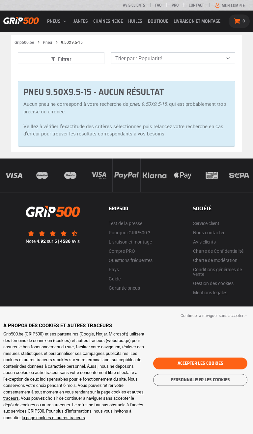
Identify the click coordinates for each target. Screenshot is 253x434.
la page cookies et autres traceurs (53, 417)
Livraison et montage (197, 21)
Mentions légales (210, 292)
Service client (206, 223)
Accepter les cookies (200, 363)
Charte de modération (215, 260)
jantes (80, 21)
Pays (114, 269)
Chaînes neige (108, 21)
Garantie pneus (124, 288)
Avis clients (134, 5)
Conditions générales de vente (217, 271)
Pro (175, 5)
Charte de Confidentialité (218, 251)
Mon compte (229, 5)
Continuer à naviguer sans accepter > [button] (213, 315)
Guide (115, 278)
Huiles (135, 21)
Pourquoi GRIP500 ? (129, 232)
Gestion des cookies (213, 283)
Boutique (158, 21)
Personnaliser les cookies (200, 380)
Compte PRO (122, 251)
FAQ (158, 5)
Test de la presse (125, 223)
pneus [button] (57, 21)
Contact (196, 5)
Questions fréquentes (131, 260)
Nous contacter (209, 232)
